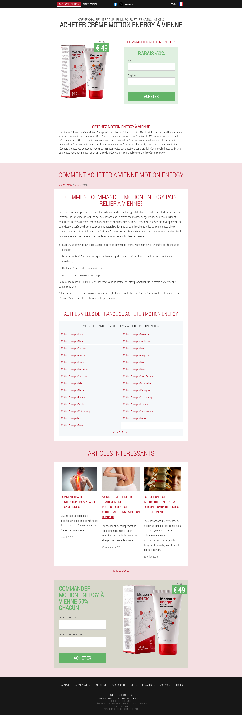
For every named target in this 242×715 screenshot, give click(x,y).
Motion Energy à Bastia (72, 362)
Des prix (179, 684)
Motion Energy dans (71, 418)
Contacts (165, 684)
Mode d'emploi (118, 684)
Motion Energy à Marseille (136, 334)
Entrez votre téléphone (70, 634)
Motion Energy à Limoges (136, 404)
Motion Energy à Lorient (135, 418)
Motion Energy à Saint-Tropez (138, 376)
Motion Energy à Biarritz (135, 362)
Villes (134, 684)
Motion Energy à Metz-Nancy (75, 411)
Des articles (148, 684)
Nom (130, 60)
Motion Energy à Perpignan (137, 390)
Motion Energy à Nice (72, 341)
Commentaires (82, 684)
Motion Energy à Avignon (136, 355)
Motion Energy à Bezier (72, 425)
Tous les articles (121, 570)
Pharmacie (64, 684)
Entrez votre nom (67, 617)
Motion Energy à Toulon (73, 404)
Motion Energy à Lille (71, 383)
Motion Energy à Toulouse (136, 341)
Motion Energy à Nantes (73, 390)
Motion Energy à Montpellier (137, 383)
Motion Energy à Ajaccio (73, 355)
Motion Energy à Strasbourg (137, 397)
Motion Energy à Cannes (73, 348)
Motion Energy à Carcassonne (138, 411)
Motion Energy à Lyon (134, 348)
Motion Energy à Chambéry (75, 376)
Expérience (100, 684)
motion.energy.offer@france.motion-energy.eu (121, 698)
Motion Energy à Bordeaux (74, 369)
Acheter (151, 96)
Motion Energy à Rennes (73, 397)
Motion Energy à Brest (134, 369)
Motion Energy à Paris (72, 334)
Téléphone (132, 75)
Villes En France (121, 432)
